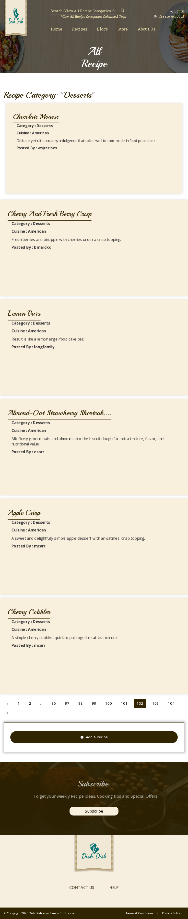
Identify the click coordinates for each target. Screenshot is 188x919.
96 (53, 703)
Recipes (79, 28)
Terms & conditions (139, 913)
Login (177, 11)
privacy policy (171, 913)
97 (67, 703)
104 (171, 703)
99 (94, 703)
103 (155, 703)
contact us (81, 887)
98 (80, 703)
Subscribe (94, 811)
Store (123, 28)
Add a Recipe (94, 737)
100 (108, 703)
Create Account (169, 16)
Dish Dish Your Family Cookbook (51, 913)
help (114, 887)
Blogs (102, 28)
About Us (146, 28)
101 (124, 703)
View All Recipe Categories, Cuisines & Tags (93, 16)
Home (56, 28)
